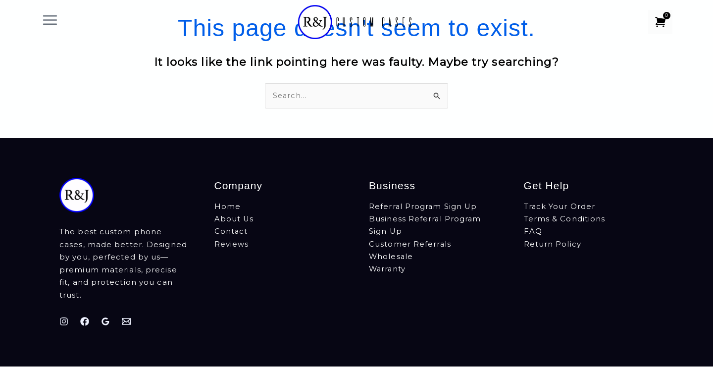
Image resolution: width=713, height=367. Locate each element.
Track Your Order (560, 207)
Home (227, 207)
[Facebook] (84, 321)
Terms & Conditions (565, 219)
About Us (234, 219)
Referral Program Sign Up (423, 207)
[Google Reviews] (105, 321)
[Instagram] (63, 321)
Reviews (231, 245)
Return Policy (552, 245)
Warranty (388, 270)
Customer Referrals (410, 245)
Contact (231, 232)
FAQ (533, 232)
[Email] (126, 321)
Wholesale (391, 257)
